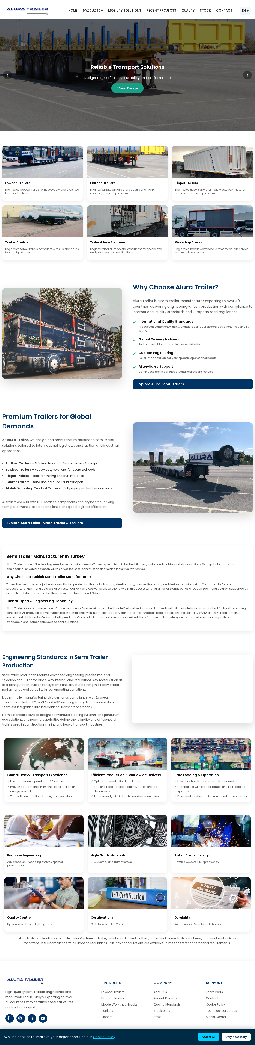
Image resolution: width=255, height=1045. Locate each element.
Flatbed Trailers (112, 998)
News (157, 1017)
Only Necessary (236, 1037)
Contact (212, 998)
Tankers (107, 1011)
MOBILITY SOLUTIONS (124, 10)
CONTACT (224, 10)
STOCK (205, 10)
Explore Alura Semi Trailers (161, 384)
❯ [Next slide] (247, 75)
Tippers (106, 1017)
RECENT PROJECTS (161, 10)
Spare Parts (214, 992)
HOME (73, 10)
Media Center (216, 1017)
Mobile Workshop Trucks (119, 1004)
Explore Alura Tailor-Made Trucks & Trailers (45, 522)
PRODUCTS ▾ (93, 10)
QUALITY (188, 10)
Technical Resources (221, 1011)
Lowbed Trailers (112, 992)
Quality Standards (167, 1004)
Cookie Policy (216, 1004)
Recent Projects (165, 998)
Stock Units (162, 1011)
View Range (127, 88)
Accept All (209, 1037)
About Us (160, 992)
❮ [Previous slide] (7, 75)
